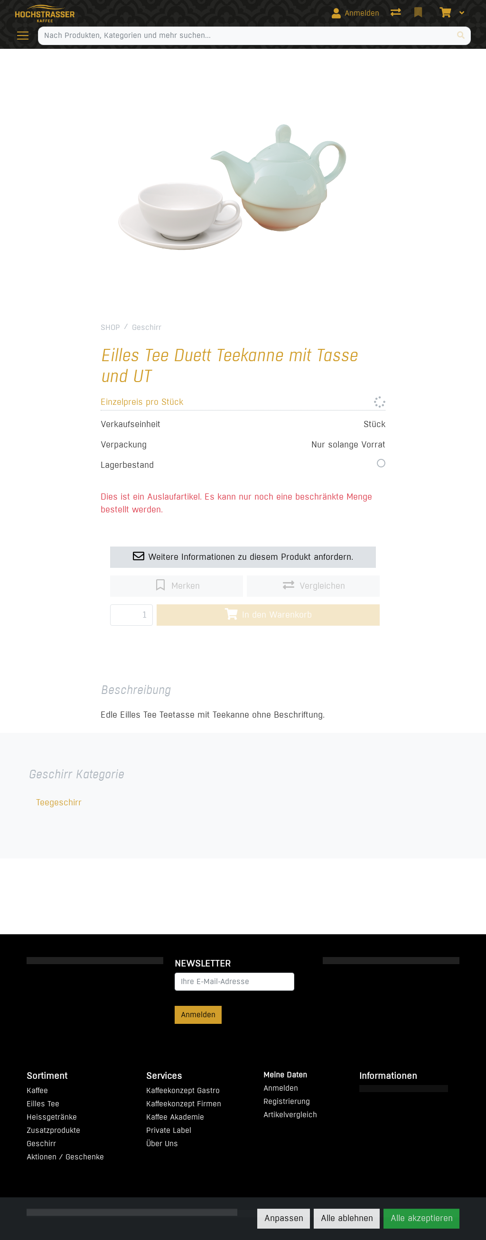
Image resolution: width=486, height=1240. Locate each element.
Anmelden (198, 1014)
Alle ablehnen (347, 1218)
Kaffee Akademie (175, 1116)
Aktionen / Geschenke (65, 1156)
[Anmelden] (355, 13)
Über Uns (162, 1143)
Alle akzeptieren (422, 1218)
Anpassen (283, 1218)
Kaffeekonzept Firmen (183, 1103)
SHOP (110, 327)
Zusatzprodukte (53, 1130)
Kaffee (37, 1090)
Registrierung (286, 1101)
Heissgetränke (52, 1116)
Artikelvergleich (290, 1114)
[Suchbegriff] (244, 36)
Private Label (168, 1130)
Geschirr (146, 327)
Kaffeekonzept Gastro (183, 1090)
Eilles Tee (43, 1103)
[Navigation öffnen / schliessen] (26, 35)
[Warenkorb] (444, 13)
